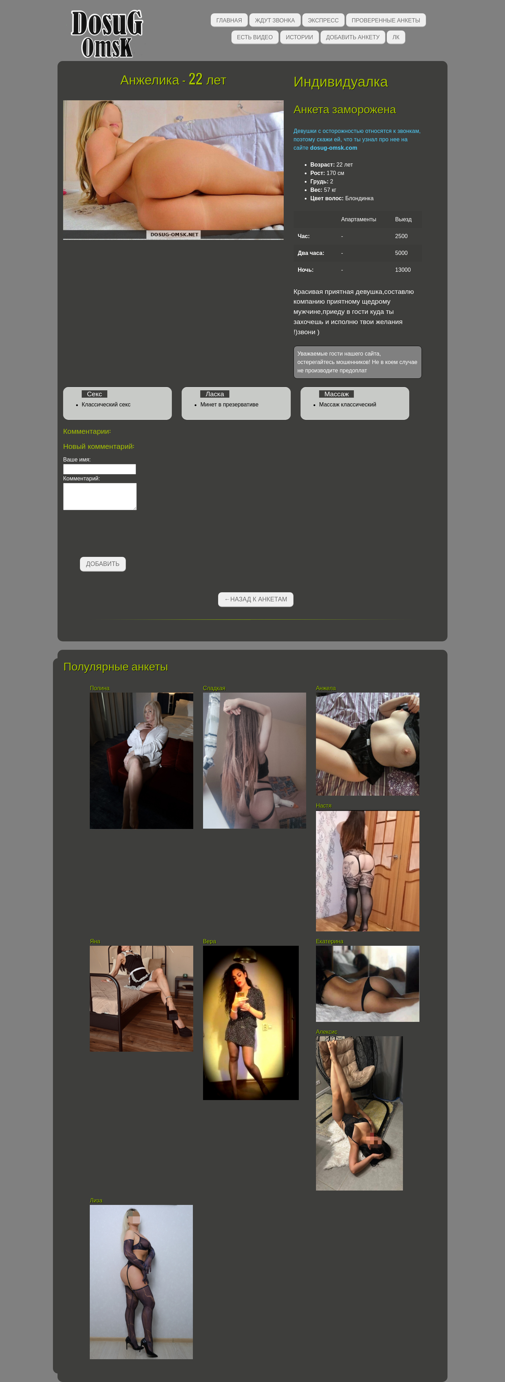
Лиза (96, 1201)
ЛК (395, 37)
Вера (209, 941)
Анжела (326, 688)
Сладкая (215, 688)
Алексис (326, 1032)
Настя (323, 806)
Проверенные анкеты (386, 20)
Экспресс (323, 20)
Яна (95, 941)
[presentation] (116, 534)
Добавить (103, 563)
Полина (99, 688)
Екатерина (329, 941)
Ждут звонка (275, 20)
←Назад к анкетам (255, 599)
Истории (299, 37)
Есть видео (255, 37)
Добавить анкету (353, 37)
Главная (229, 20)
